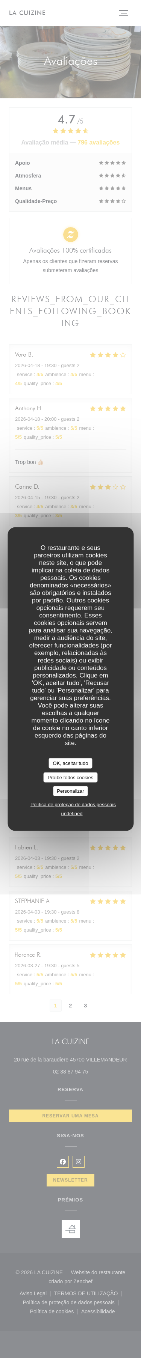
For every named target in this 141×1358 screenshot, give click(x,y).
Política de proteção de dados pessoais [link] (73, 804)
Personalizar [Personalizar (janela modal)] (70, 791)
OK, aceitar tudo (70, 763)
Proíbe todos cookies (70, 777)
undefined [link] (71, 813)
